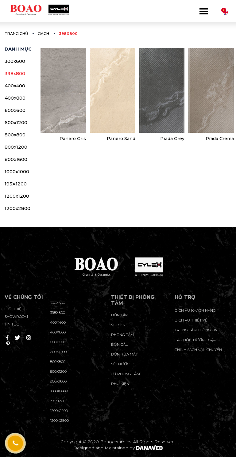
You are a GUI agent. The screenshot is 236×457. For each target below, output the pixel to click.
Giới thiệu (14, 309)
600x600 (15, 110)
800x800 (15, 135)
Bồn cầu (119, 344)
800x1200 (16, 147)
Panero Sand (121, 138)
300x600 (15, 61)
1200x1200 (17, 196)
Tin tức (12, 324)
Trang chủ (16, 33)
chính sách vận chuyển (198, 349)
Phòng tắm (122, 334)
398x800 (15, 73)
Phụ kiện (120, 383)
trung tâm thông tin (196, 330)
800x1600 (16, 159)
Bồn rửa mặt (124, 354)
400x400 (15, 86)
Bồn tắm (120, 315)
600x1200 (16, 122)
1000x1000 (17, 171)
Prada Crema (220, 138)
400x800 (15, 98)
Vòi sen (118, 324)
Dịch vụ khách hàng (195, 310)
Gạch (43, 33)
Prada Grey (172, 138)
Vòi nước (120, 364)
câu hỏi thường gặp (195, 339)
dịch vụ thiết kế (191, 320)
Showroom (16, 316)
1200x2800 (17, 208)
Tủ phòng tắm (125, 373)
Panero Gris (73, 138)
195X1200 (16, 184)
